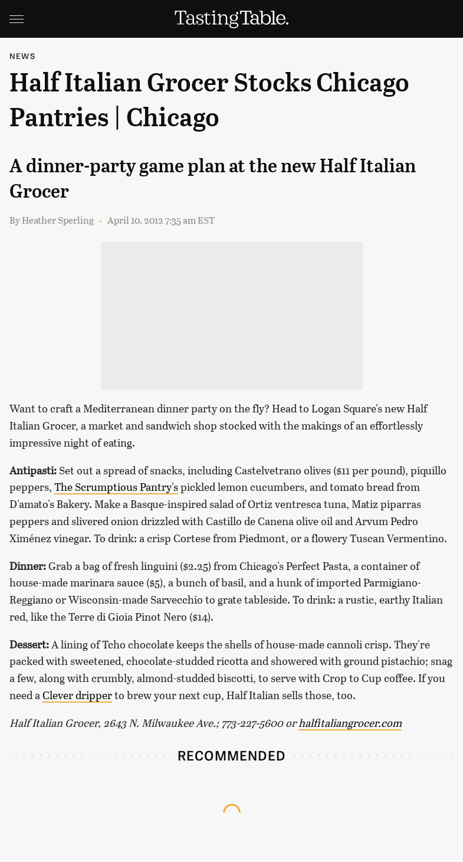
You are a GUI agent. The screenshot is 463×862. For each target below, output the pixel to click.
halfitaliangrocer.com (350, 722)
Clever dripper (77, 695)
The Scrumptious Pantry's (116, 486)
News (22, 56)
